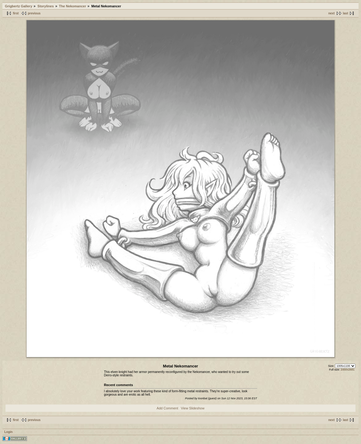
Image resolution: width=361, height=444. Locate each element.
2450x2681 (348, 369)
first (16, 13)
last (345, 13)
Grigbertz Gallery (18, 6)
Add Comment (167, 408)
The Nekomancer (72, 6)
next (331, 13)
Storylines (45, 6)
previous (34, 13)
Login (8, 432)
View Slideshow (193, 408)
